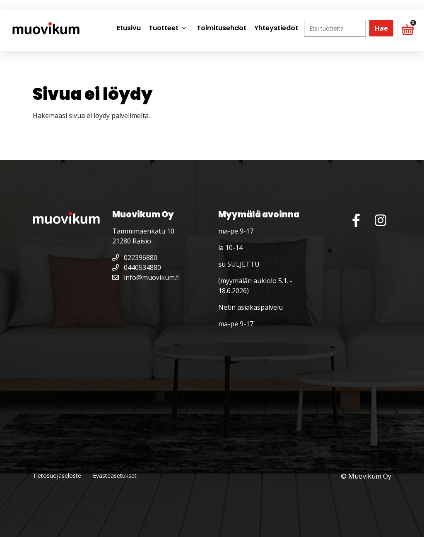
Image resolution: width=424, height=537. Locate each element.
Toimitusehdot (221, 28)
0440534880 (136, 267)
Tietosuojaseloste (57, 475)
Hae (381, 28)
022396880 (134, 257)
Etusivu (129, 28)
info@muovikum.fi (146, 277)
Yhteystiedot (276, 28)
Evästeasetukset (115, 475)
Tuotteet (163, 28)
